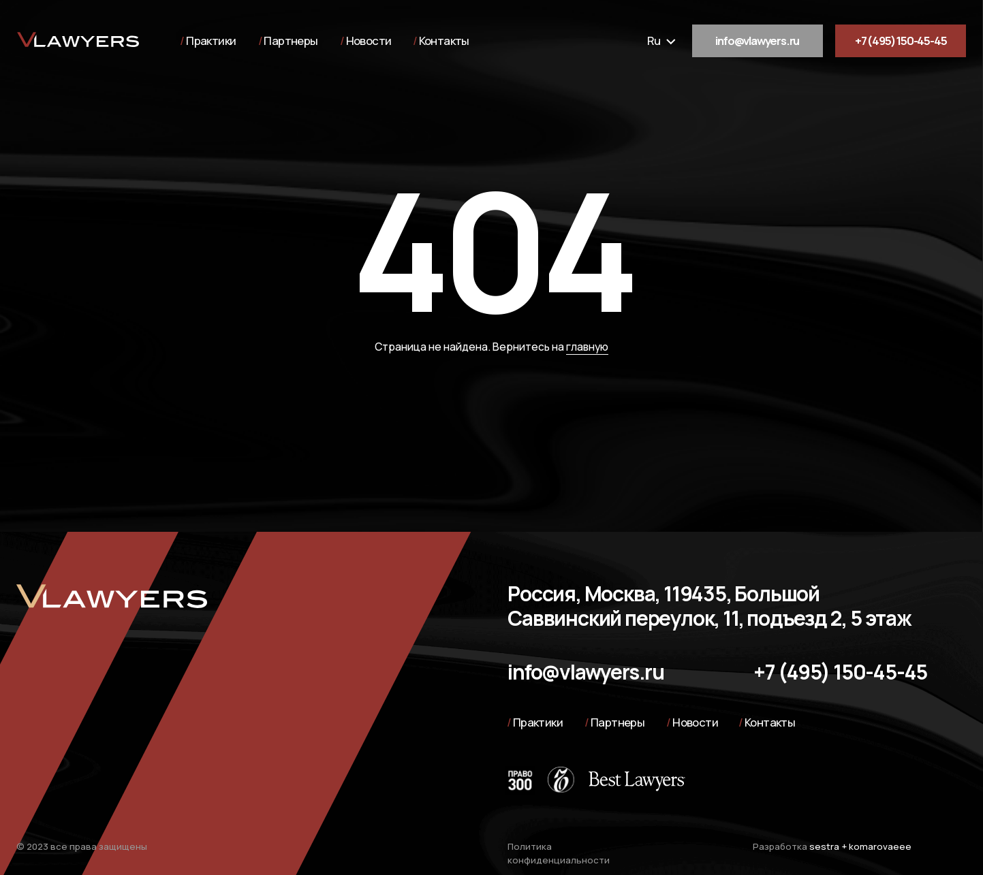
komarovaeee (880, 846)
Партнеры (290, 40)
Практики (211, 40)
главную (587, 346)
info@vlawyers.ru (757, 40)
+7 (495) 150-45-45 (900, 40)
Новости (369, 40)
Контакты (444, 40)
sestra (824, 846)
